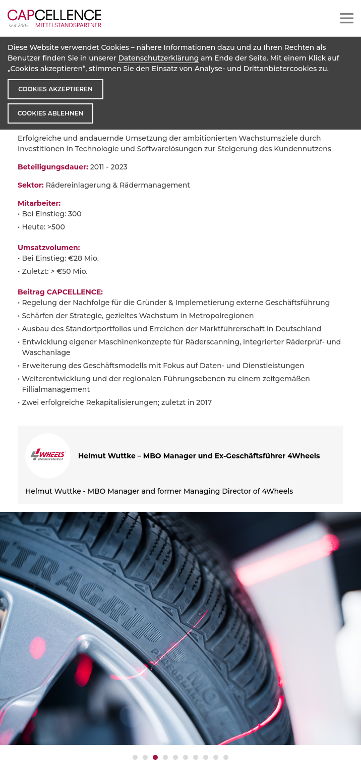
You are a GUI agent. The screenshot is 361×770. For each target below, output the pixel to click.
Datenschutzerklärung (158, 58)
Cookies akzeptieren (55, 89)
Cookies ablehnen (50, 113)
